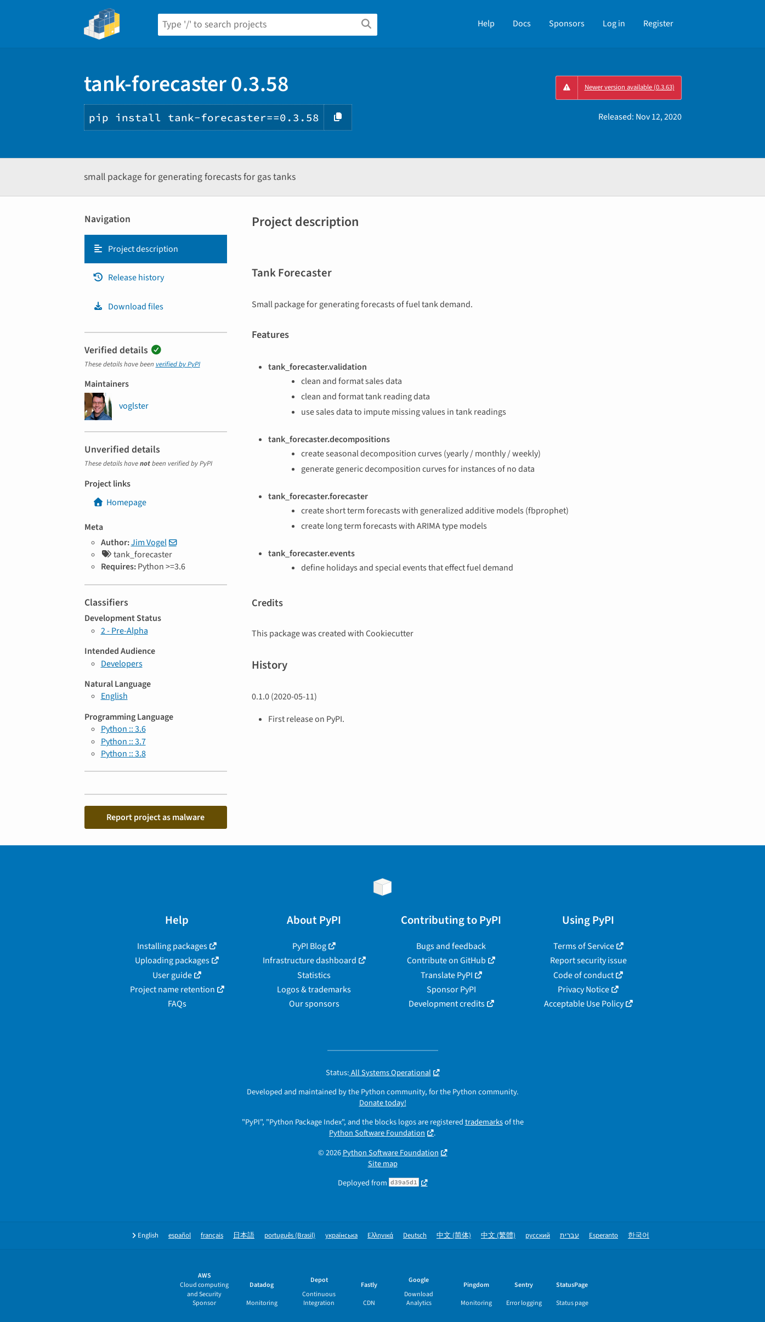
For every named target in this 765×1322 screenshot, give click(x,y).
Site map (383, 1164)
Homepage (119, 502)
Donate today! (382, 1103)
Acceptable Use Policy (584, 1004)
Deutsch (415, 1235)
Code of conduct (583, 975)
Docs (522, 24)
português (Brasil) (289, 1235)
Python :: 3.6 (123, 729)
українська (341, 1235)
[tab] (155, 249)
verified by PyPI (178, 364)
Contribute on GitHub (446, 960)
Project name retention (172, 990)
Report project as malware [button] (155, 817)
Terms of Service (583, 946)
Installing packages (172, 946)
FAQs (177, 1004)
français (212, 1235)
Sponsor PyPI (451, 990)
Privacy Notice (583, 990)
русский (537, 1235)
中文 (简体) (454, 1235)
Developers (122, 664)
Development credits (447, 1004)
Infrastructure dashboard (309, 960)
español (179, 1235)
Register (658, 24)
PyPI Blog (309, 946)
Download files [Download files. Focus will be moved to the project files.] (128, 307)
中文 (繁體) (498, 1235)
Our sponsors (314, 1004)
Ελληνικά (380, 1235)
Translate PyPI (447, 975)
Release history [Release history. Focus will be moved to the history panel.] (128, 278)
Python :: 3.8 (123, 754)
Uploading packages (172, 960)
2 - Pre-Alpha (124, 631)
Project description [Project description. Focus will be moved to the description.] (135, 249)
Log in (614, 24)
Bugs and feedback (451, 946)
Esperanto (603, 1235)
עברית (569, 1235)
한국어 (638, 1235)
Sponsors (567, 24)
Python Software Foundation (377, 1133)
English (114, 696)
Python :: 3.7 (123, 742)
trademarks (484, 1122)
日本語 (243, 1235)
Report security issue (588, 960)
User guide (172, 975)
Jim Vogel (149, 542)
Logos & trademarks (314, 990)
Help (486, 24)
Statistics (314, 975)
